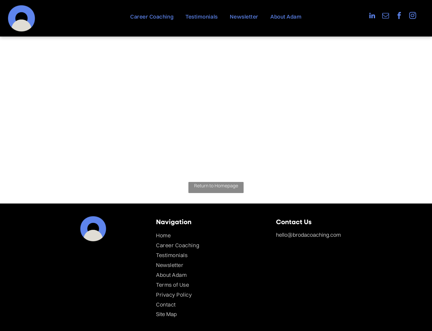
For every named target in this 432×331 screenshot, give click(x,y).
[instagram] (412, 16)
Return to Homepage (216, 186)
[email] (385, 16)
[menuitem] (151, 17)
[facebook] (399, 16)
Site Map (166, 314)
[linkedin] (372, 16)
